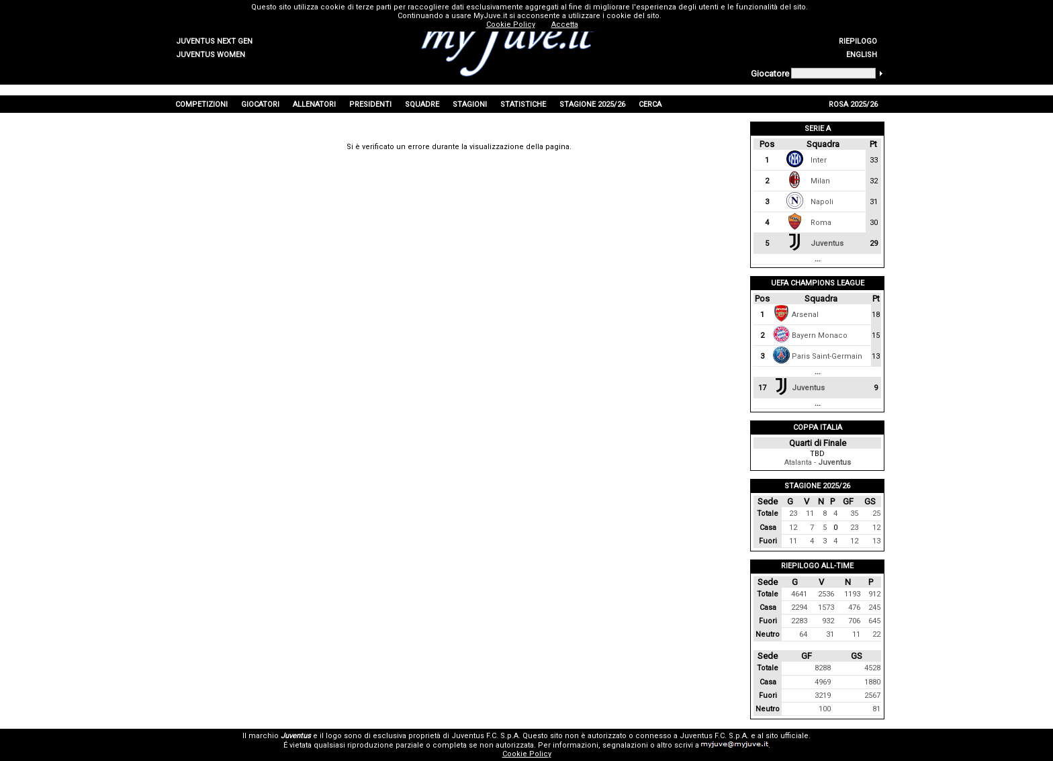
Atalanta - (817, 462)
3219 (823, 695)
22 (876, 634)
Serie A (818, 128)
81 (876, 709)
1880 (872, 682)
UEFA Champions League (817, 283)
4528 (872, 668)
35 (854, 513)
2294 (799, 607)
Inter (819, 160)
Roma (821, 222)
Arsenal (805, 314)
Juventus (827, 243)
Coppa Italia (817, 427)
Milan (820, 181)
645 (874, 621)
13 (876, 541)
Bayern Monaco (820, 335)
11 (810, 513)
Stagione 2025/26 (817, 486)
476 (854, 607)
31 (830, 634)
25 (876, 513)
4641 (799, 594)
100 (825, 709)
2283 (799, 621)
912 (874, 594)
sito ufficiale (787, 735)
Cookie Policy (526, 754)
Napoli (822, 201)
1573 (826, 607)
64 (803, 634)
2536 (826, 594)
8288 (823, 668)
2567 (872, 695)
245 (874, 607)
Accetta (564, 24)
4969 (823, 682)
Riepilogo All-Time (817, 566)
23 (793, 513)
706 (854, 621)
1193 (852, 594)
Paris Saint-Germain (827, 356)
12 (793, 527)
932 (828, 621)
